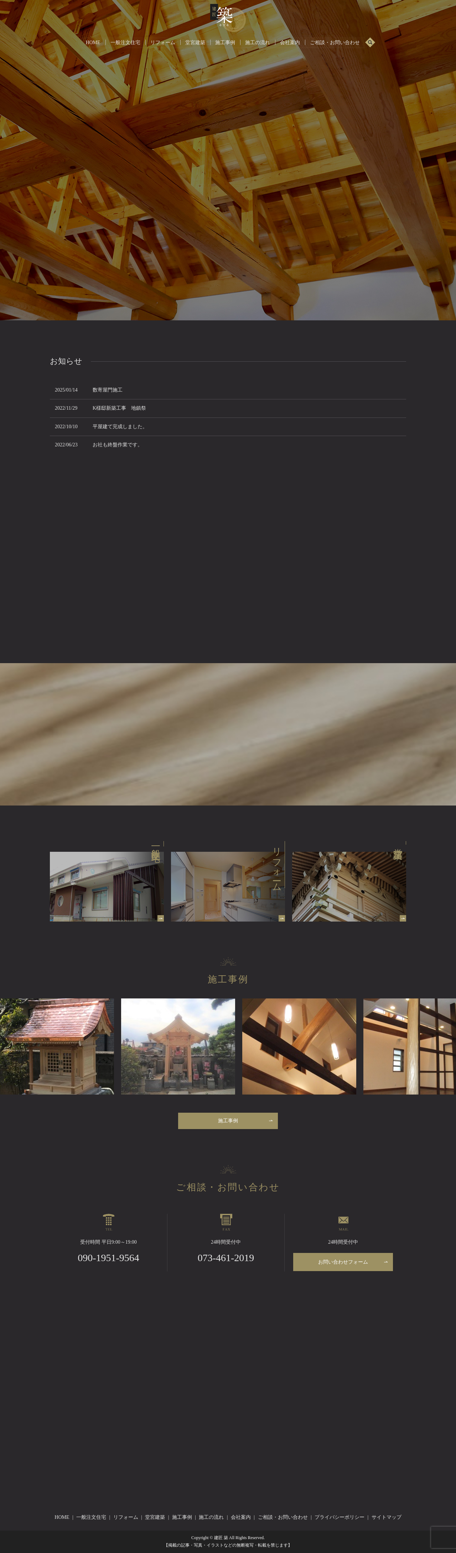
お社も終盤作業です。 (117, 444)
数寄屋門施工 (108, 390)
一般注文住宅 (125, 42)
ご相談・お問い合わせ (335, 42)
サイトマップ (386, 1517)
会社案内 (290, 42)
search (370, 42)
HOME (93, 42)
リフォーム (162, 42)
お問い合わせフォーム (343, 1262)
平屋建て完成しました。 (120, 426)
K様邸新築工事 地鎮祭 (119, 408)
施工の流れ (257, 42)
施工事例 (225, 42)
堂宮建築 (195, 42)
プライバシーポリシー (339, 1517)
